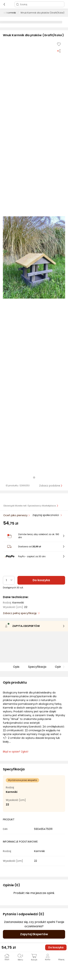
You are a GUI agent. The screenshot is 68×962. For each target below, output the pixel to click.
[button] (34, 257)
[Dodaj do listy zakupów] (59, 44)
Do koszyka (41, 580)
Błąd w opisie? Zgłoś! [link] (15, 751)
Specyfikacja (37, 667)
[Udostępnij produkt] (59, 51)
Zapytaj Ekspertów (34, 934)
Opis (16, 667)
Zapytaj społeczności (46, 515)
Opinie (59, 667)
